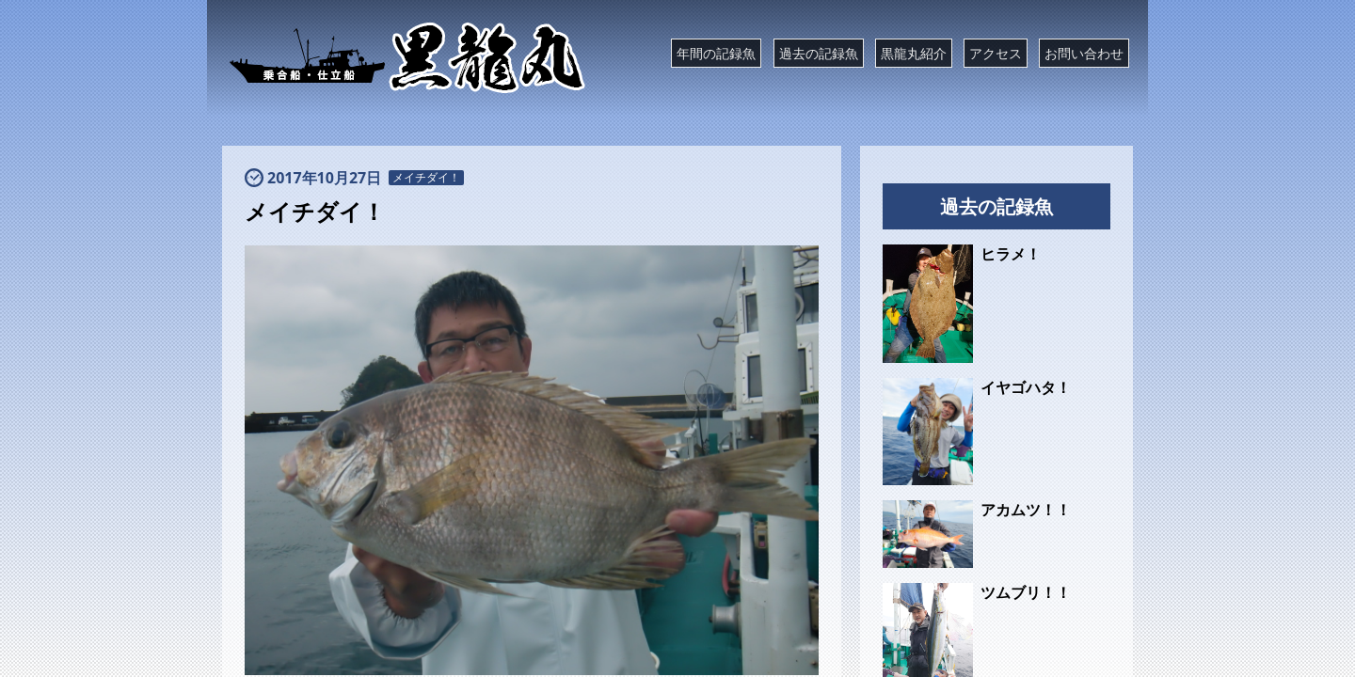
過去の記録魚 (818, 53)
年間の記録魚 (716, 53)
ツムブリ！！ (1025, 592)
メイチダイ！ (426, 177)
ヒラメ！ (1010, 254)
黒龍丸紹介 (914, 53)
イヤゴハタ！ (1025, 387)
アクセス (995, 53)
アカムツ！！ (1025, 509)
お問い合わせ (1084, 53)
